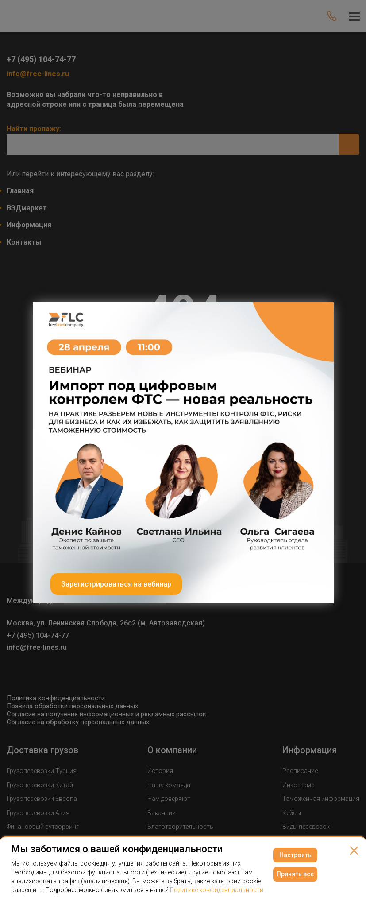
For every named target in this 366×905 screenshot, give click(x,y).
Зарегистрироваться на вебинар (116, 584)
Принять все (295, 874)
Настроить (295, 854)
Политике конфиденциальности (216, 889)
